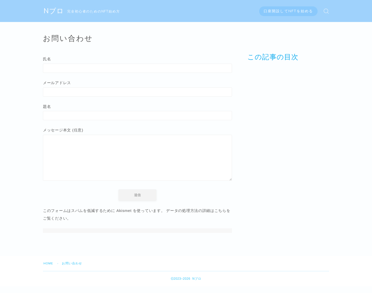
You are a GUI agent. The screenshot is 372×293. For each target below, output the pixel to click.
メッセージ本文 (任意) (137, 159)
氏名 (137, 65)
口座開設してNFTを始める (288, 11)
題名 (137, 113)
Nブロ (54, 11)
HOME (48, 270)
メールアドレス (137, 89)
